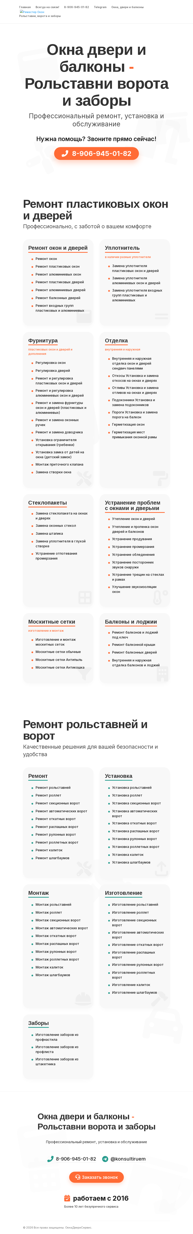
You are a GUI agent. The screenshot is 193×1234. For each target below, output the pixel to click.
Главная (25, 7)
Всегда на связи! (47, 7)
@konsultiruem (128, 1159)
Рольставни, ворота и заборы (40, 16)
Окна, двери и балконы (127, 7)
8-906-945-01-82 (76, 7)
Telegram (100, 7)
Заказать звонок (96, 1177)
